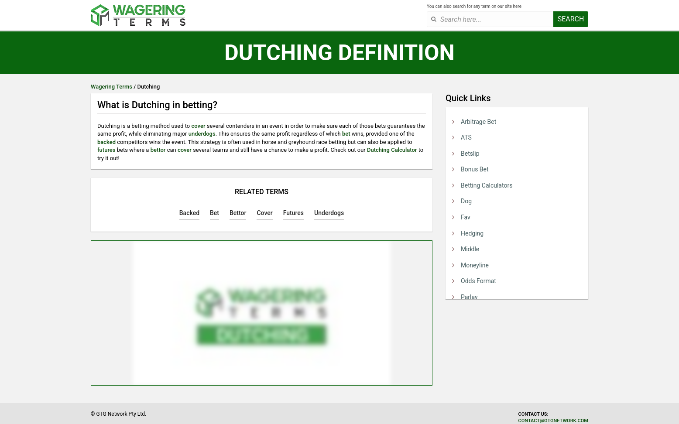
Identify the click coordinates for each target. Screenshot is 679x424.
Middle (470, 249)
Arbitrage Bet (478, 121)
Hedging (472, 233)
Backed (189, 212)
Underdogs (329, 212)
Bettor (238, 212)
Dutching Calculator (392, 150)
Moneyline (475, 265)
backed (106, 142)
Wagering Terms (111, 86)
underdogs (202, 133)
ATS (466, 137)
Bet (214, 212)
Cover (264, 212)
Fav (465, 217)
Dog (466, 201)
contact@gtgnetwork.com (553, 421)
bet (346, 133)
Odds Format (478, 280)
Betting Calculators (486, 185)
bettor (158, 150)
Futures (293, 212)
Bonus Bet (475, 169)
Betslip (470, 153)
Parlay (469, 297)
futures (106, 150)
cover (199, 126)
